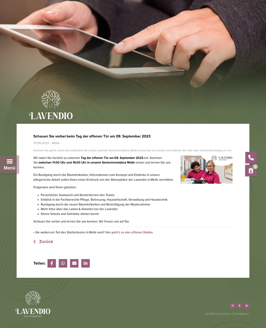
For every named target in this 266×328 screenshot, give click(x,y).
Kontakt (209, 314)
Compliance (241, 314)
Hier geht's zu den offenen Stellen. (129, 232)
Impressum (224, 314)
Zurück (45, 241)
